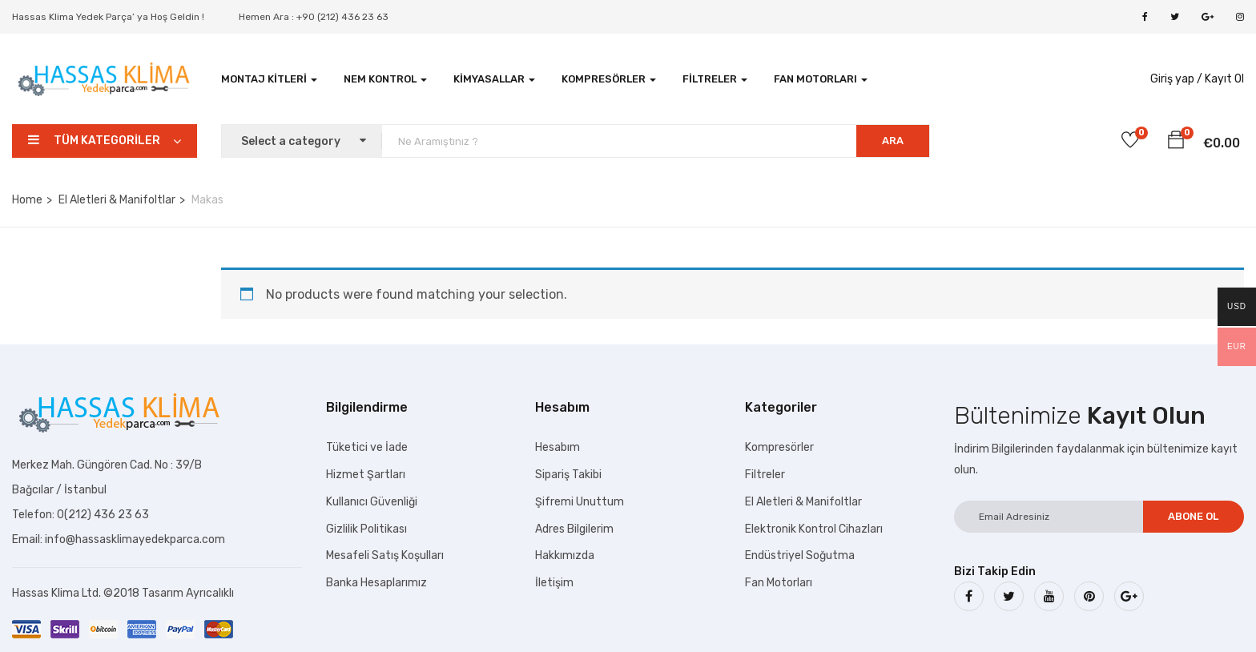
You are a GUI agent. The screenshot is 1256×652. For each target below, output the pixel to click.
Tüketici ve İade (367, 447)
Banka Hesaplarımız (376, 583)
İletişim (554, 583)
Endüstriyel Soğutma (800, 555)
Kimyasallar (494, 79)
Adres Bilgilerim (574, 529)
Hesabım (557, 447)
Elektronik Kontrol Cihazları (814, 529)
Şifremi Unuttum (579, 502)
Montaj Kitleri (269, 79)
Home (27, 200)
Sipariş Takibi (568, 474)
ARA (893, 141)
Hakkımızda (564, 555)
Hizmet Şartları (365, 474)
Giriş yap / (1176, 79)
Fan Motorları (821, 79)
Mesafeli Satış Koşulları (385, 555)
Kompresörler (609, 79)
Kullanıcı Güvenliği (371, 502)
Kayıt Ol (1224, 79)
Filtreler (714, 79)
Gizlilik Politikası (366, 529)
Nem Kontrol (385, 79)
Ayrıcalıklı (210, 593)
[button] (1176, 143)
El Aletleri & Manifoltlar (116, 200)
